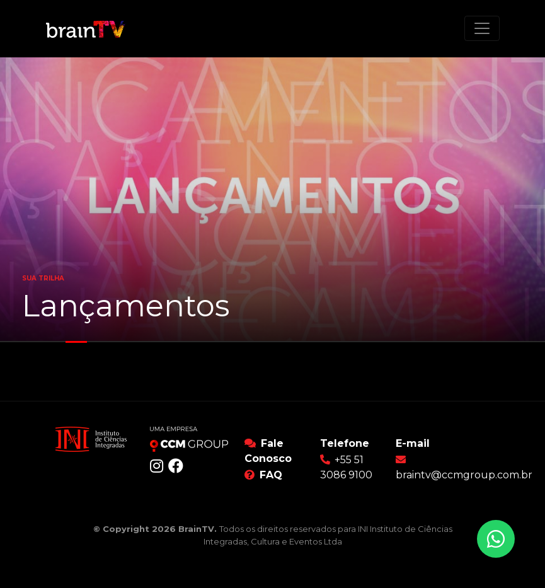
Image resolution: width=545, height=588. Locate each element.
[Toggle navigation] (482, 28)
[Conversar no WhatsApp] (496, 539)
